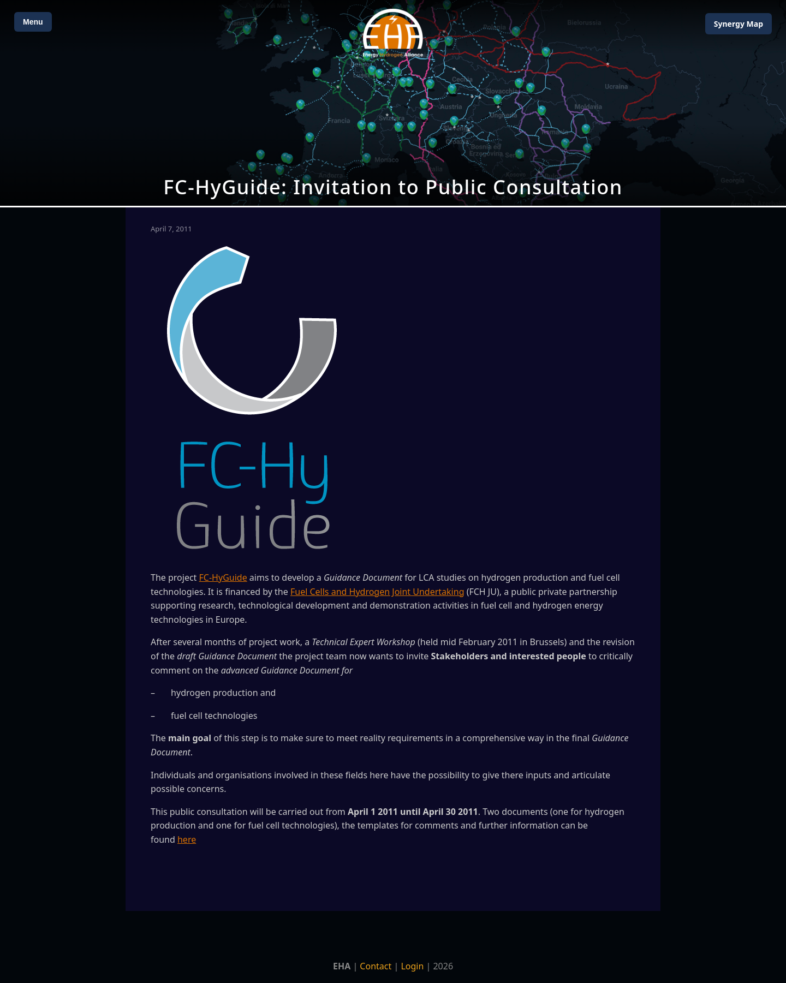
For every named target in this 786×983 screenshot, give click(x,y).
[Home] (393, 33)
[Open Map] (393, 103)
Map (738, 24)
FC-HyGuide (223, 577)
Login (412, 966)
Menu (33, 21)
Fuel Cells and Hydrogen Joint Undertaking (377, 592)
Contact (375, 966)
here (186, 839)
